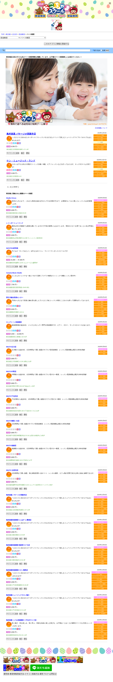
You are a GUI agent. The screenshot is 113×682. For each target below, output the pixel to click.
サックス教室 (100, 149)
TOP (2, 34)
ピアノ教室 (100, 137)
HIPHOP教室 (101, 259)
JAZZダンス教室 (102, 262)
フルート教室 (100, 147)
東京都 (8, 34)
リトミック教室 (100, 135)
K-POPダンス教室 (101, 264)
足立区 (14, 34)
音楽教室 (22, 34)
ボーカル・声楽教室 (102, 234)
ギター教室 (100, 140)
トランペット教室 (100, 176)
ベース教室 (100, 209)
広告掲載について (101, 128)
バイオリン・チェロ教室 (100, 144)
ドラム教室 (102, 405)
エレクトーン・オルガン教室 (99, 577)
